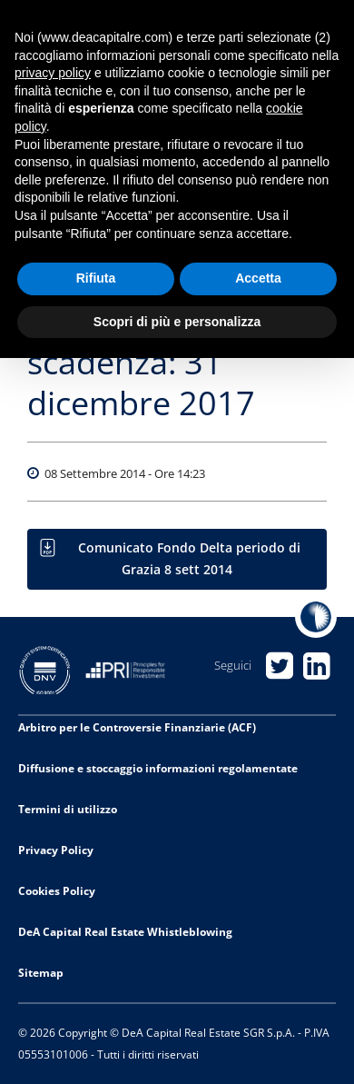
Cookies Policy (56, 891)
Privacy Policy (55, 850)
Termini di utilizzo (67, 809)
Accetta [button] (258, 278)
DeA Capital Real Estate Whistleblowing (125, 932)
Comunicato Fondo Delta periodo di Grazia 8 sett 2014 (189, 558)
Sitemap (41, 972)
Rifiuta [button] (96, 278)
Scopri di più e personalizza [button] (177, 321)
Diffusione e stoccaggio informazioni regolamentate (158, 768)
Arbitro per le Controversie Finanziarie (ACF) (137, 727)
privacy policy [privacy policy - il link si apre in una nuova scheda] (53, 72)
